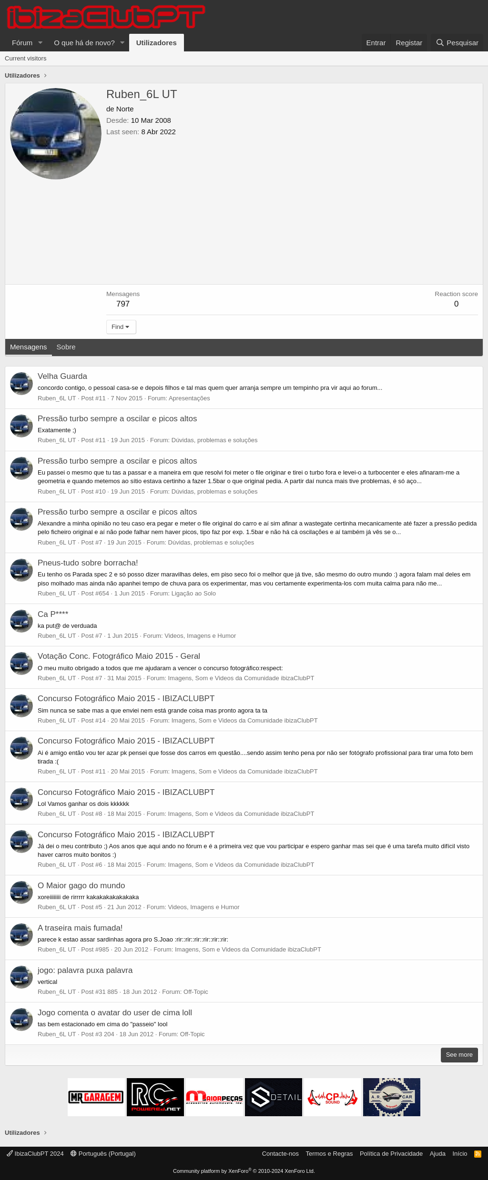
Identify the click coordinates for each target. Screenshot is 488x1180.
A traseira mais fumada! (80, 927)
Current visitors (25, 58)
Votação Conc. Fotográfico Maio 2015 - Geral (119, 656)
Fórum (22, 43)
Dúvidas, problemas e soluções (215, 440)
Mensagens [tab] (28, 347)
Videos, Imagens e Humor (200, 635)
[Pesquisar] (457, 42)
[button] (40, 42)
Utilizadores (156, 43)
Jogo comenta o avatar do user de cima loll (115, 1012)
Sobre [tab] (66, 347)
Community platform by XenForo (244, 1171)
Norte (125, 109)
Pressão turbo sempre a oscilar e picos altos (117, 418)
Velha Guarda (62, 376)
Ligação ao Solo (194, 593)
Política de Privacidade (391, 1153)
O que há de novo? (84, 43)
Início (459, 1153)
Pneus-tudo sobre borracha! (88, 562)
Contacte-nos (280, 1153)
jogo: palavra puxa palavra (85, 970)
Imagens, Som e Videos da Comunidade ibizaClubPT (241, 678)
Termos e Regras (329, 1153)
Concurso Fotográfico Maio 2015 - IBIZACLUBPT (126, 698)
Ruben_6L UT (57, 398)
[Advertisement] (292, 208)
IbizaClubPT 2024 (35, 1153)
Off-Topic (195, 991)
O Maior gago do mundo (81, 885)
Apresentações (189, 398)
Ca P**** (53, 614)
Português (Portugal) (103, 1153)
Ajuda (438, 1153)
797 (123, 303)
